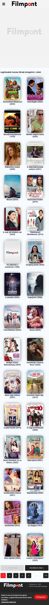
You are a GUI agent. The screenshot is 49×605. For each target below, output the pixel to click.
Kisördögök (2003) (35, 102)
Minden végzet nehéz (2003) (35, 135)
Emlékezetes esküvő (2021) (12, 494)
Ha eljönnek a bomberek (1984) (12, 266)
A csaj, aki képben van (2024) (12, 233)
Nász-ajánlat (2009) (12, 558)
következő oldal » (37, 568)
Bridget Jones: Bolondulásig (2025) (12, 364)
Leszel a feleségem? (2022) (35, 559)
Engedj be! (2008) (35, 297)
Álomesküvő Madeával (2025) (12, 103)
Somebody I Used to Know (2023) (35, 364)
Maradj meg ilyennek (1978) (12, 135)
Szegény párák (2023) (35, 265)
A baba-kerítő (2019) (12, 428)
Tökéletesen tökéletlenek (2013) (35, 233)
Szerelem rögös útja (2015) (35, 396)
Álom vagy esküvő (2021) (12, 396)
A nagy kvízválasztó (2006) (35, 429)
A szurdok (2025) (12, 297)
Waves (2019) (12, 200)
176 (46, 575)
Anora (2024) (35, 330)
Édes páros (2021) (35, 460)
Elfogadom (40, 597)
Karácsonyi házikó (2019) (35, 201)
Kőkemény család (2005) (12, 168)
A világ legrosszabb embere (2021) (35, 168)
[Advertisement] (24, 32)
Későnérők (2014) (12, 525)
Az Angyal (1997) (35, 525)
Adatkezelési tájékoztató (8, 602)
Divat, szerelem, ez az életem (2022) (12, 461)
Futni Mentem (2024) (12, 330)
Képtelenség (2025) (35, 493)
